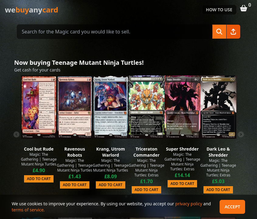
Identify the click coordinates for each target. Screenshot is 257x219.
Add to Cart (38, 178)
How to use (219, 9)
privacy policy (188, 204)
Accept (232, 207)
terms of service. (28, 210)
